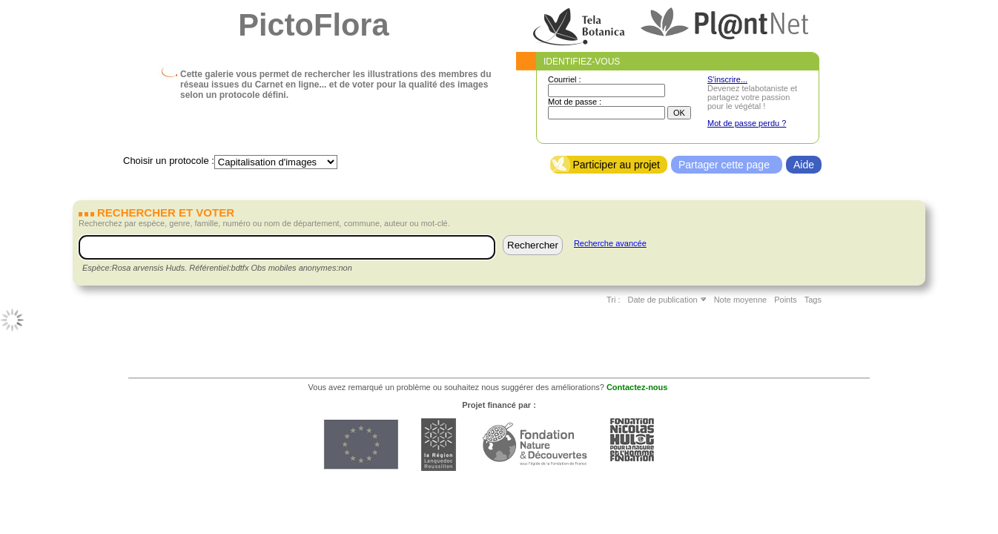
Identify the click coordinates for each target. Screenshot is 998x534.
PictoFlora (313, 24)
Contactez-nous (637, 387)
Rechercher (532, 245)
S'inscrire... (727, 79)
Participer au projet (616, 165)
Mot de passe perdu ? (746, 123)
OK (679, 112)
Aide (803, 165)
